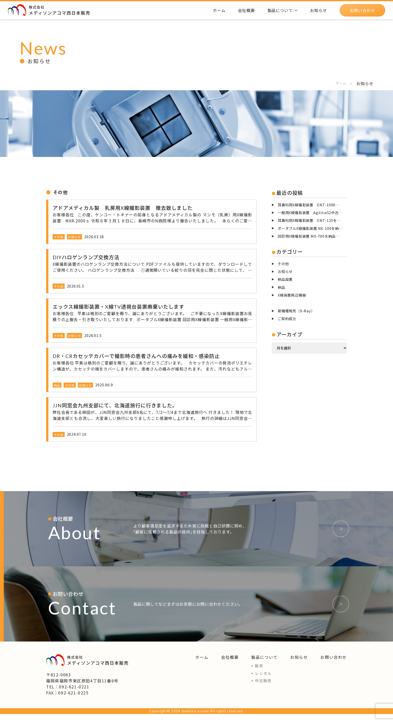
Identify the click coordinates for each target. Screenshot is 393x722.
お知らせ (285, 271)
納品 (281, 287)
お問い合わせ (333, 665)
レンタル (263, 681)
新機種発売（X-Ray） (296, 310)
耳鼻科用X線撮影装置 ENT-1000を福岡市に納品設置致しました (312, 204)
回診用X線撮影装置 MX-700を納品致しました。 (312, 236)
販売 (259, 674)
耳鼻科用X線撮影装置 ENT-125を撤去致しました (312, 220)
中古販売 (263, 688)
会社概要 (230, 665)
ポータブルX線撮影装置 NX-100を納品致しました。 (312, 228)
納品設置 (285, 279)
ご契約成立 (287, 318)
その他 (283, 263)
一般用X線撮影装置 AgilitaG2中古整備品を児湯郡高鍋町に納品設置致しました (312, 212)
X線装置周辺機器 (292, 295)
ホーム (339, 83)
